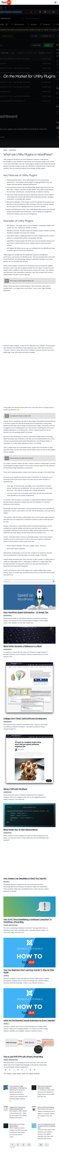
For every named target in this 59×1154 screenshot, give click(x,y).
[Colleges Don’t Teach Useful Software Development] (29, 688)
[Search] (29, 581)
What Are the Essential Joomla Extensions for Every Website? (29, 1021)
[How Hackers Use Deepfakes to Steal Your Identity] (29, 859)
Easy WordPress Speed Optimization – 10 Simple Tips (25, 613)
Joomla (6, 976)
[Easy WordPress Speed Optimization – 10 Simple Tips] (29, 597)
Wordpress (37, 1073)
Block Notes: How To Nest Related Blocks (20, 830)
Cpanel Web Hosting (10, 925)
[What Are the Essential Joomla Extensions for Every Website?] (29, 1003)
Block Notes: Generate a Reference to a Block (22, 646)
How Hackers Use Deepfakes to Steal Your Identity (24, 879)
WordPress (7, 616)
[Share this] (10, 1070)
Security (6, 882)
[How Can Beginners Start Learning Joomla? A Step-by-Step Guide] (29, 953)
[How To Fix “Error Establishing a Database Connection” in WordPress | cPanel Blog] (29, 907)
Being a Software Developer (15, 789)
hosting (19, 1073)
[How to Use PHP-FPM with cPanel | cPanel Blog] (29, 1045)
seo (27, 1073)
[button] (55, 2)
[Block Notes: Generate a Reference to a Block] (29, 635)
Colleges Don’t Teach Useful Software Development (25, 719)
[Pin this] (22, 1070)
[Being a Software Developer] (29, 760)
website (31, 1073)
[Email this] (5, 1070)
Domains (9, 1073)
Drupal (14, 1073)
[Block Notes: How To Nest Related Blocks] (29, 815)
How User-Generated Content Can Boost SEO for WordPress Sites (46, 1126)
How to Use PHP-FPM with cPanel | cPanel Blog (23, 1057)
